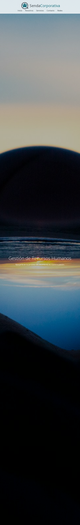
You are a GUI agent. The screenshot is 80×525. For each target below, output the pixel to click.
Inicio (20, 10)
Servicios (40, 10)
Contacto (50, 10)
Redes (59, 10)
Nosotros (29, 10)
